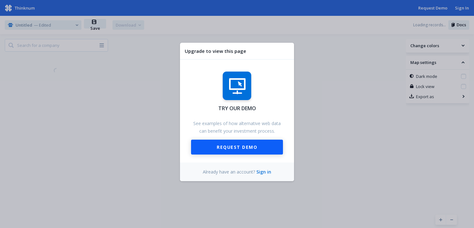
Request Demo (237, 147)
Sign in (263, 172)
